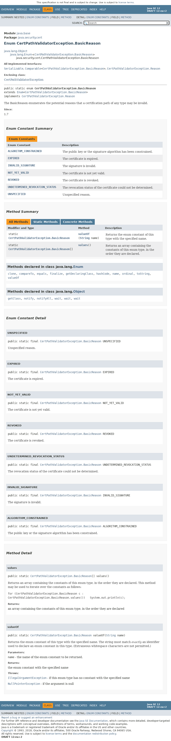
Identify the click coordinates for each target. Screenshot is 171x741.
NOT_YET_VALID (18, 172)
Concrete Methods (77, 221)
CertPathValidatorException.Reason (133, 68)
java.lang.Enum (21, 54)
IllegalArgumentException (27, 677)
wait (58, 298)
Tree (66, 9)
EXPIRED (13, 158)
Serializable (13, 68)
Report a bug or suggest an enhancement (26, 717)
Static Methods (45, 221)
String (85, 238)
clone (12, 273)
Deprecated (79, 9)
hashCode (102, 273)
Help (103, 9)
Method (66, 17)
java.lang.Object (15, 51)
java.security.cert (30, 37)
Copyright (7, 730)
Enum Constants (38, 17)
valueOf (84, 234)
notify (29, 298)
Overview (7, 9)
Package (34, 9)
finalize (56, 273)
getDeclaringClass (79, 273)
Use (57, 9)
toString (143, 273)
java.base (23, 33)
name (115, 273)
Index (93, 9)
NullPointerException (24, 683)
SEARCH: (77, 23)
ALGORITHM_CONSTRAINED (25, 151)
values (83, 245)
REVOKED (13, 179)
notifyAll (44, 298)
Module (21, 9)
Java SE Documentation (93, 720)
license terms (126, 2)
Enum (20, 92)
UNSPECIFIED (17, 194)
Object (79, 291)
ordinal (127, 273)
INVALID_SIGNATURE (21, 165)
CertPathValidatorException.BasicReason (64, 54)
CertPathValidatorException (23, 79)
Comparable (33, 68)
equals (41, 273)
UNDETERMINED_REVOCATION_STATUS (32, 187)
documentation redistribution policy (94, 733)
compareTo (26, 273)
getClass (14, 298)
